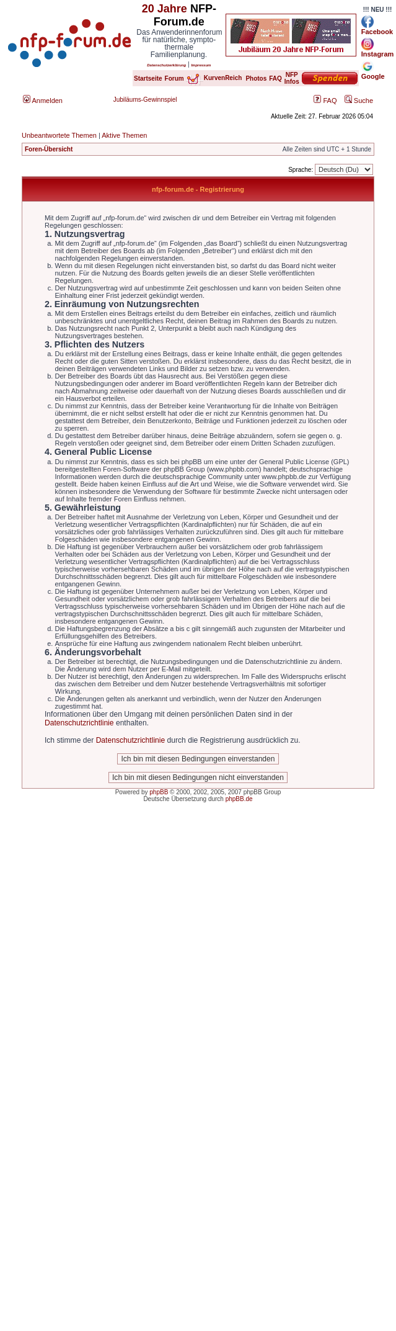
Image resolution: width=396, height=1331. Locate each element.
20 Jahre (164, 8)
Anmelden (43, 100)
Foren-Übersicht (49, 149)
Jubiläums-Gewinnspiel (145, 99)
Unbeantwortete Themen (59, 135)
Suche (359, 100)
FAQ (325, 100)
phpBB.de (239, 798)
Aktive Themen (124, 135)
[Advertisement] (134, 957)
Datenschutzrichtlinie (79, 723)
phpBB (158, 792)
